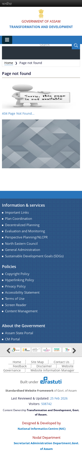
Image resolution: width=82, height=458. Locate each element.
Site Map (37, 362)
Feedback (20, 366)
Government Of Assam (41, 21)
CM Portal (12, 339)
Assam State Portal (19, 333)
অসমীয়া (7, 4)
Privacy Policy (15, 286)
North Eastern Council (21, 243)
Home (8, 63)
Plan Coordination (18, 218)
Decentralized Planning (22, 225)
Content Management (21, 311)
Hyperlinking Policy (19, 280)
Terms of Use (14, 298)
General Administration (22, 249)
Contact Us (61, 362)
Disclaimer (44, 366)
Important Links (17, 212)
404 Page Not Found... (18, 113)
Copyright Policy (17, 274)
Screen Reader (15, 305)
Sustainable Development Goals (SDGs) (34, 256)
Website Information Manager (52, 370)
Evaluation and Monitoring (25, 231)
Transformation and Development (41, 27)
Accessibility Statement (22, 292)
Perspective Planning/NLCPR (26, 237)
